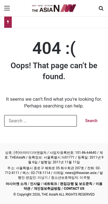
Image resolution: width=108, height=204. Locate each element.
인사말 (35, 184)
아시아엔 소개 (16, 184)
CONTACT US (74, 189)
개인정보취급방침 (47, 189)
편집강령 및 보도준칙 (76, 184)
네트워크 (50, 184)
